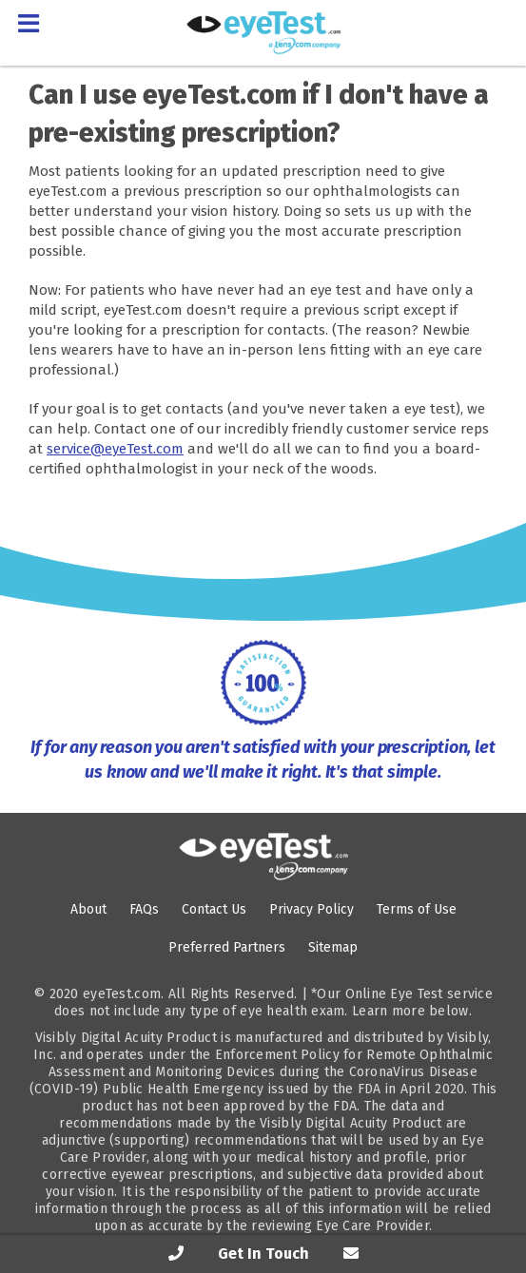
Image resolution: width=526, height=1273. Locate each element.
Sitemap (333, 947)
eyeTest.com (122, 994)
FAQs (144, 909)
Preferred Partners (226, 947)
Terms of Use (417, 909)
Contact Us (214, 909)
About (88, 909)
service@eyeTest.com (115, 448)
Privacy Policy (311, 909)
